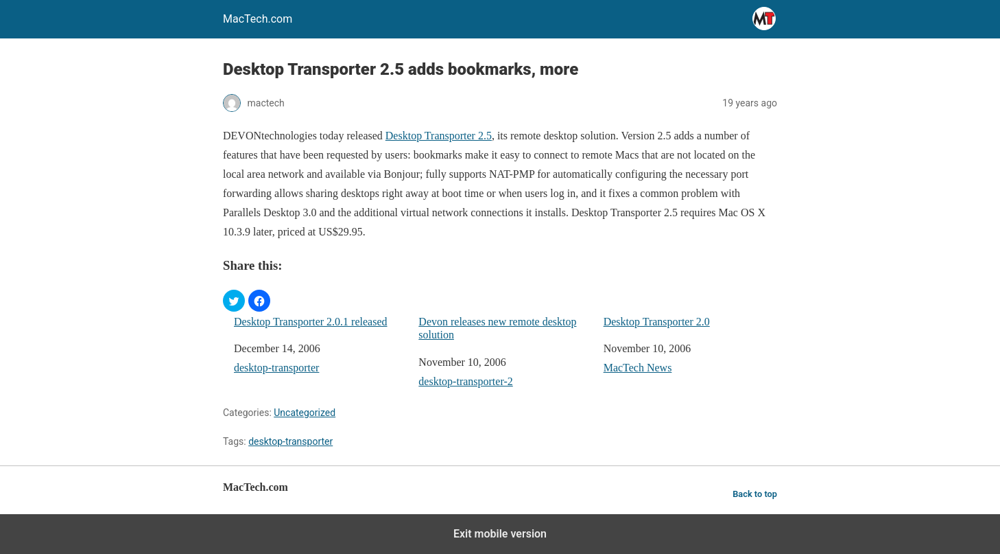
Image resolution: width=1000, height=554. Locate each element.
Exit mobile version (500, 533)
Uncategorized (304, 412)
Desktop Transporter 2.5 (438, 135)
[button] (234, 301)
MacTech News (638, 367)
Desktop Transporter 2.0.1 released (311, 321)
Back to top (755, 494)
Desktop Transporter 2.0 (657, 321)
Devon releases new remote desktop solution (497, 328)
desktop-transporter (276, 367)
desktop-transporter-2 (465, 381)
